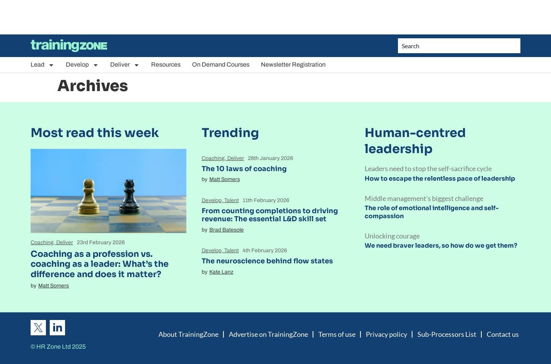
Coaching (42, 242)
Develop (82, 65)
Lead (42, 65)
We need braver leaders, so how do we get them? (441, 246)
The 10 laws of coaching (244, 169)
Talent (231, 200)
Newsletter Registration (293, 64)
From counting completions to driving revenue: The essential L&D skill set (270, 215)
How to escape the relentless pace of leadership (440, 179)
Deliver (125, 65)
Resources (166, 64)
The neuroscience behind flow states (267, 261)
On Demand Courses (220, 64)
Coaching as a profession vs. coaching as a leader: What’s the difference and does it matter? (100, 264)
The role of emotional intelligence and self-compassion (432, 212)
